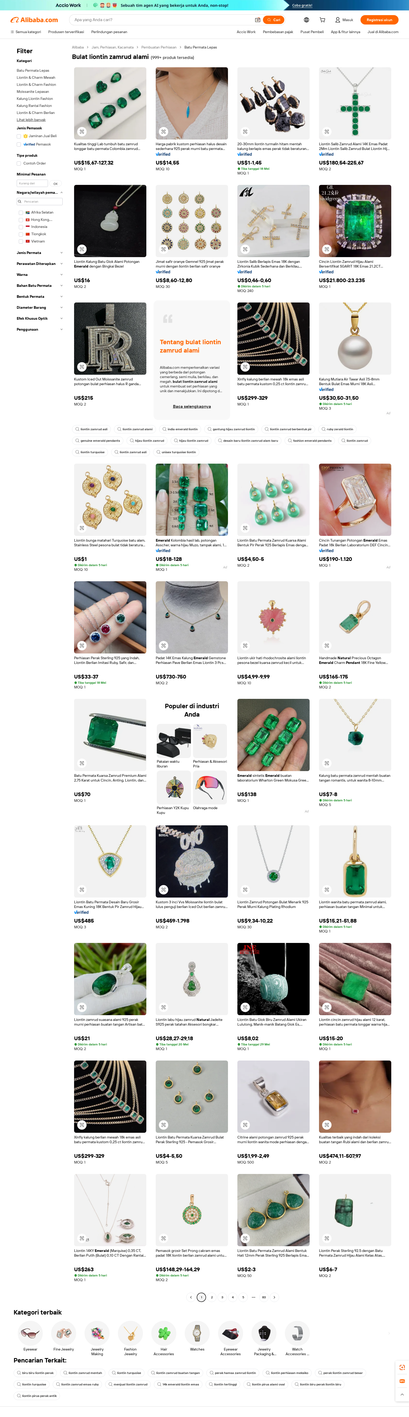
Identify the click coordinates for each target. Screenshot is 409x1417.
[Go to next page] (274, 1297)
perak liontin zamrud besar (340, 1373)
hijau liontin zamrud (147, 441)
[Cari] (273, 20)
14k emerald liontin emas (178, 1384)
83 (264, 1297)
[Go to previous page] (191, 1297)
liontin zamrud (354, 441)
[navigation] (40, 673)
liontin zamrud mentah (82, 1373)
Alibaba (78, 47)
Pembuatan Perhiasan (159, 47)
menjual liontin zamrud (128, 1384)
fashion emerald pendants (310, 441)
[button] (258, 20)
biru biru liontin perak (35, 1373)
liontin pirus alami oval (266, 1384)
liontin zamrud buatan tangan (175, 1373)
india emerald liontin (180, 429)
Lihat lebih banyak (31, 120)
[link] (402, 1367)
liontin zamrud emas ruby (77, 1384)
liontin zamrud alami (135, 429)
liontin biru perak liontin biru (318, 1384)
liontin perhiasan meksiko (287, 1373)
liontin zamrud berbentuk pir (288, 429)
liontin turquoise (90, 452)
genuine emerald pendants (97, 441)
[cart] (323, 21)
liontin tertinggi (223, 1384)
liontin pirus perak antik (37, 1396)
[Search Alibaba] (162, 20)
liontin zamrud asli (91, 429)
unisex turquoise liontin (176, 452)
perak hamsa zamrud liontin (233, 1373)
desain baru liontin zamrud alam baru (248, 441)
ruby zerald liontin (337, 429)
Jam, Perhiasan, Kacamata (113, 47)
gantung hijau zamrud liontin (231, 429)
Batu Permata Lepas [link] (200, 47)
